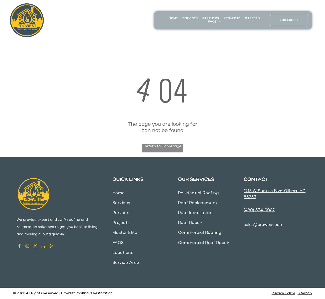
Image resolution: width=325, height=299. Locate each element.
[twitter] (35, 246)
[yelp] (51, 246)
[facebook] (19, 246)
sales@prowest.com (263, 225)
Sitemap (304, 293)
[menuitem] (173, 18)
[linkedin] (43, 246)
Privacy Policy (283, 293)
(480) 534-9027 (259, 210)
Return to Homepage (162, 146)
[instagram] (27, 246)
